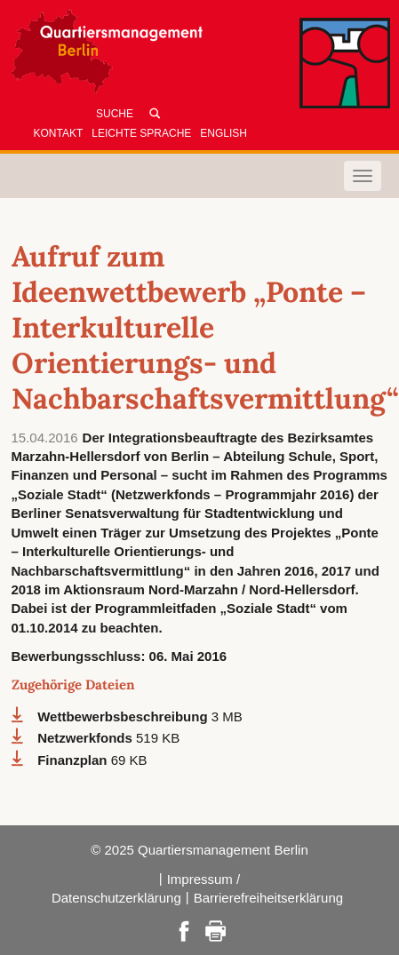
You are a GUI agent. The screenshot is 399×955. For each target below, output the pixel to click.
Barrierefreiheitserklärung (268, 897)
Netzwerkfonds (86, 737)
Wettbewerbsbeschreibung (124, 716)
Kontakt (59, 133)
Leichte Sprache (141, 133)
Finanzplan (74, 760)
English (223, 133)
